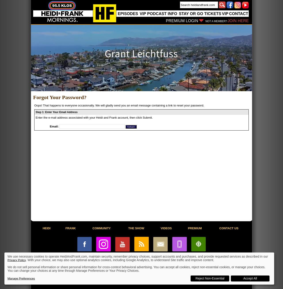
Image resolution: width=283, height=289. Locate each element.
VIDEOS (166, 228)
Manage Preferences (21, 278)
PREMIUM (195, 228)
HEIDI (47, 228)
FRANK (70, 228)
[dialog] (139, 268)
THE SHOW (136, 228)
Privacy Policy (17, 260)
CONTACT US (228, 228)
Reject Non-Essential (209, 278)
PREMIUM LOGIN (182, 21)
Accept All (250, 278)
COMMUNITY (101, 228)
